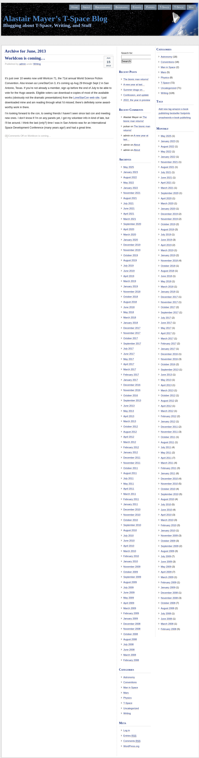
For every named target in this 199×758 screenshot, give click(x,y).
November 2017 (132, 333)
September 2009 (132, 577)
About (86, 7)
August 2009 (130, 582)
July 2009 (128, 587)
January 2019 (130, 286)
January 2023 (130, 172)
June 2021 (129, 208)
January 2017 (130, 380)
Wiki (191, 7)
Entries (130, 735)
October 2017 (130, 338)
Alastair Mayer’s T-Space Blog (55, 18)
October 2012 (130, 426)
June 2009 (129, 592)
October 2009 (130, 572)
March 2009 (129, 608)
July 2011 (128, 478)
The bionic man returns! (136, 79)
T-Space (164, 7)
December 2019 (132, 244)
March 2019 (129, 281)
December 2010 (132, 509)
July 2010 (128, 535)
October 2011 (130, 468)
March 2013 (129, 421)
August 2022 (130, 177)
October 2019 (130, 255)
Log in (126, 730)
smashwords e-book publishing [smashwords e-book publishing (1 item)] (175, 117)
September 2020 (132, 224)
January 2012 (130, 452)
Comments (132, 741)
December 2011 (132, 457)
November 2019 (132, 250)
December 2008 (132, 623)
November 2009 (132, 566)
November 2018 (132, 291)
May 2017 (128, 359)
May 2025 (128, 167)
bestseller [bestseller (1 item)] (175, 113)
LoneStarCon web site (86, 97)
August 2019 (130, 260)
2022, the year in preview (136, 100)
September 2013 (132, 400)
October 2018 (130, 296)
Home (74, 7)
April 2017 (128, 364)
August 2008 (130, 639)
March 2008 (129, 655)
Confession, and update (136, 95)
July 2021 (128, 203)
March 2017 (129, 369)
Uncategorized (131, 708)
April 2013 (128, 416)
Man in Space (130, 687)
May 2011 (128, 483)
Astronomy (129, 677)
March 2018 (129, 317)
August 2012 (130, 431)
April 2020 (128, 229)
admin (22, 64)
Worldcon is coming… (25, 58)
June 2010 (129, 540)
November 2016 (132, 390)
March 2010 (129, 551)
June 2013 (129, 405)
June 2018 (129, 307)
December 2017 (132, 328)
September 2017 (132, 343)
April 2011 (128, 488)
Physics (127, 697)
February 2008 (131, 660)
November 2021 (132, 193)
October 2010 (130, 520)
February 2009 (131, 613)
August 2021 (130, 198)
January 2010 (130, 561)
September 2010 (132, 525)
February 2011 (131, 499)
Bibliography (102, 7)
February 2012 (131, 447)
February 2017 (131, 374)
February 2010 (131, 556)
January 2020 (130, 239)
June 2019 (129, 271)
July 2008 (128, 644)
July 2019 (128, 265)
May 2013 (128, 411)
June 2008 (129, 649)
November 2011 (132, 463)
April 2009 (128, 603)
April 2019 (128, 276)
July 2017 (128, 348)
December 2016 (132, 385)
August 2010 (130, 530)
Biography (122, 7)
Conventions (130, 682)
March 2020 (129, 234)
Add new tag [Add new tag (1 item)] (165, 109)
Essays (137, 7)
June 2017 (129, 354)
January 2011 (130, 504)
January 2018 (130, 322)
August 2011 (130, 473)
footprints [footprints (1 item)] (185, 113)
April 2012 (128, 436)
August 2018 (130, 302)
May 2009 (128, 597)
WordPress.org (131, 746)
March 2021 (129, 219)
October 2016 (130, 395)
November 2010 (132, 514)
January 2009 (130, 618)
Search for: (127, 53)
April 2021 (128, 213)
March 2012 (129, 442)
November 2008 (132, 629)
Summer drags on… (134, 89)
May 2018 (128, 312)
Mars (126, 692)
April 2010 (128, 546)
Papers (150, 7)
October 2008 (130, 634)
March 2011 (129, 494)
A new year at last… (134, 84)
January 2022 (130, 188)
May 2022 (128, 182)
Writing (37, 64)
